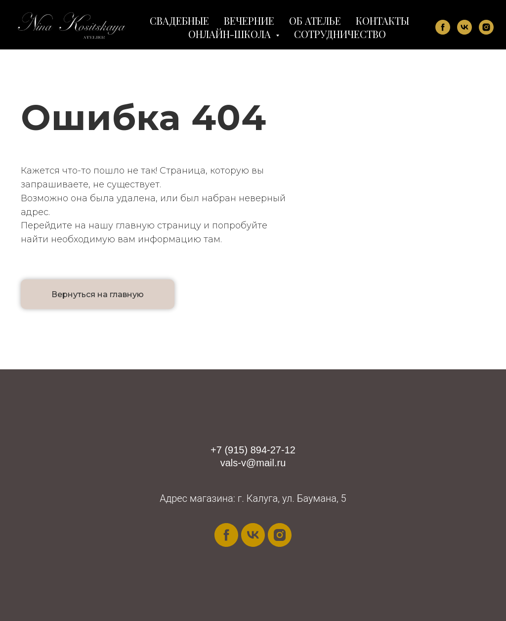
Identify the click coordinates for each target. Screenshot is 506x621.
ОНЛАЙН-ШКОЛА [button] (230, 34)
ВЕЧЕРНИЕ (249, 20)
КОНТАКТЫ (382, 20)
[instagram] (486, 27)
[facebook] (442, 27)
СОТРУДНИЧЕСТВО (340, 34)
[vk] (464, 27)
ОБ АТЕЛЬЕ (315, 20)
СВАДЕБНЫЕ (179, 20)
